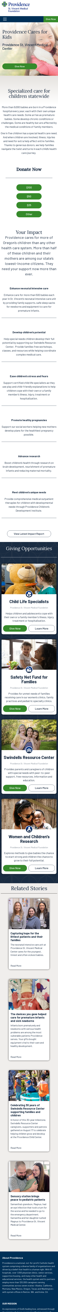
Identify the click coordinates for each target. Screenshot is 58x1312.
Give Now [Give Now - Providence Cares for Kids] (20, 66)
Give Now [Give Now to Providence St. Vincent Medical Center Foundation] (51, 19)
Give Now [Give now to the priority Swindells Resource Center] (15, 788)
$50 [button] (29, 196)
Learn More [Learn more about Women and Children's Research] (41, 868)
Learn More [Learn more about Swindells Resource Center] (41, 788)
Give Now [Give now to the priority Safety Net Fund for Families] (15, 708)
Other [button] (29, 214)
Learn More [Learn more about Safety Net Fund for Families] (41, 708)
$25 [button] (29, 205)
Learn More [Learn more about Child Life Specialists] (41, 628)
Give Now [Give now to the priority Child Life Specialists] (15, 628)
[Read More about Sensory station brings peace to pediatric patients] (29, 1200)
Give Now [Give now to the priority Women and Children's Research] (15, 868)
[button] (21, 19)
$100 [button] (29, 187)
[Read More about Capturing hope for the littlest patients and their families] (29, 933)
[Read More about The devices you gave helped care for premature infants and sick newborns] (29, 1019)
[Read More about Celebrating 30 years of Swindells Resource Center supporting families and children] (29, 1111)
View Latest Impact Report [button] (29, 533)
